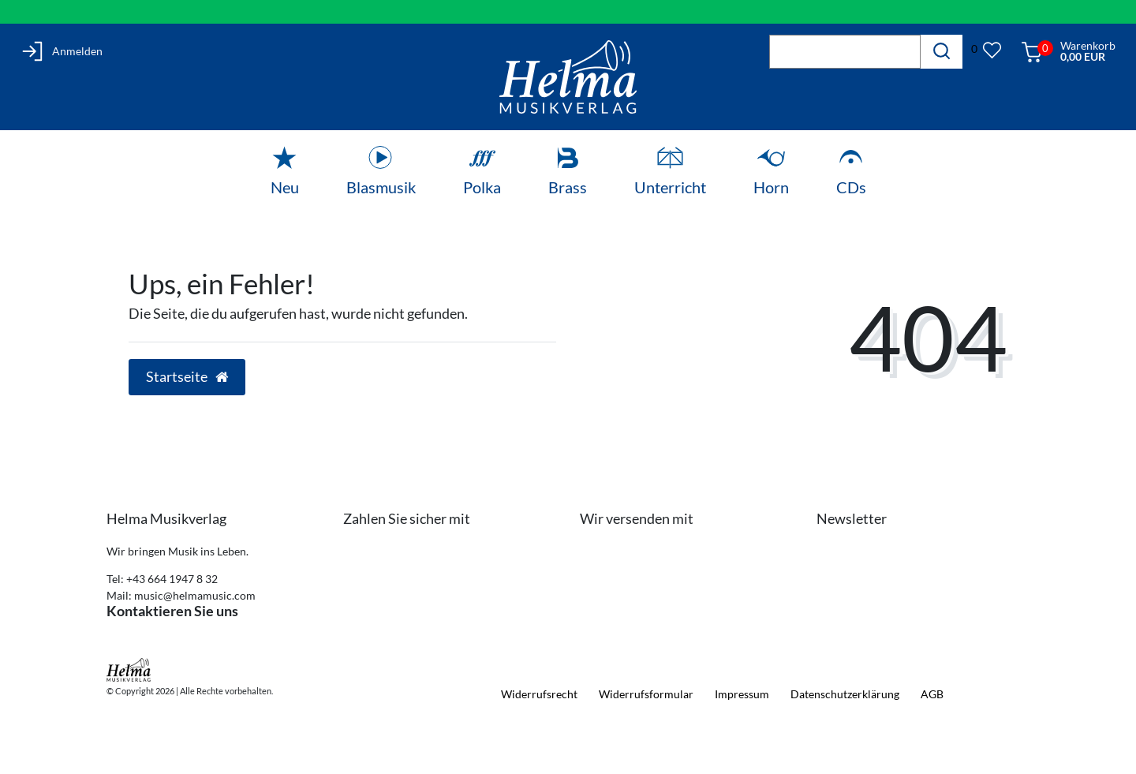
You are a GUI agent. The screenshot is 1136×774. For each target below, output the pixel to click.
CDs (851, 187)
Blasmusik (381, 187)
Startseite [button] (187, 376)
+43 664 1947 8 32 (172, 578)
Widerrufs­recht (539, 694)
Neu (285, 187)
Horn (771, 187)
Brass (567, 187)
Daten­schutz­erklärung (844, 694)
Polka (482, 187)
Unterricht (670, 187)
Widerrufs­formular (646, 694)
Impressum (742, 694)
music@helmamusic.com (195, 595)
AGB (932, 694)
